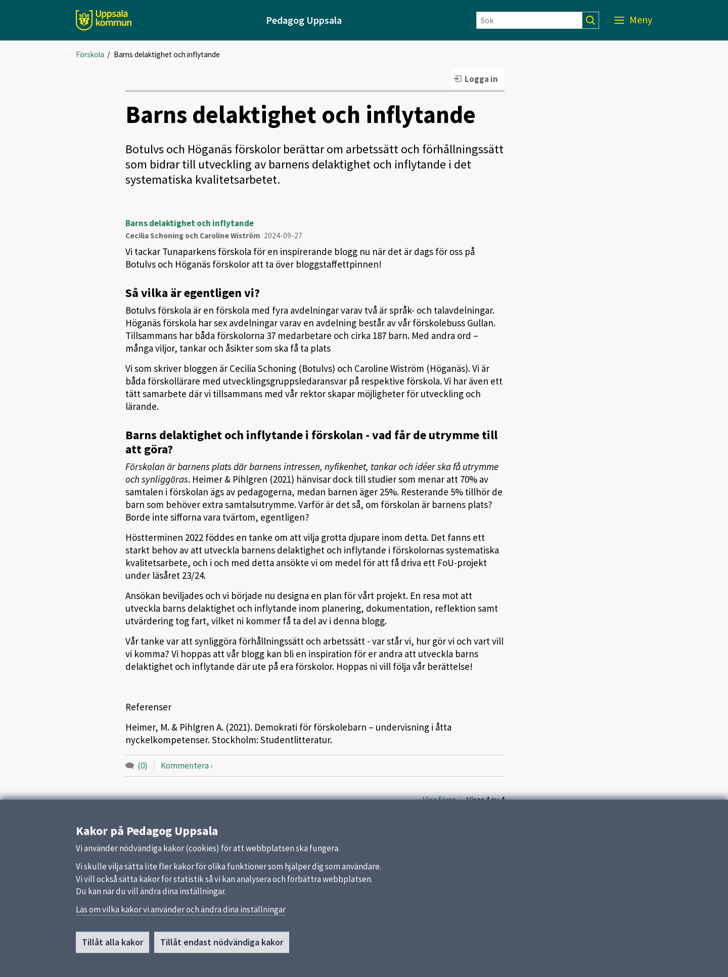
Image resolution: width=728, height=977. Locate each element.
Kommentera (185, 765)
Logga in (481, 78)
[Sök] (529, 20)
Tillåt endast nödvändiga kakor (221, 947)
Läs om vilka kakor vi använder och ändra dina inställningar (181, 914)
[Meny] (633, 20)
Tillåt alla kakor (112, 947)
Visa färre (439, 799)
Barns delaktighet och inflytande (167, 54)
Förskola (90, 54)
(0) (143, 765)
